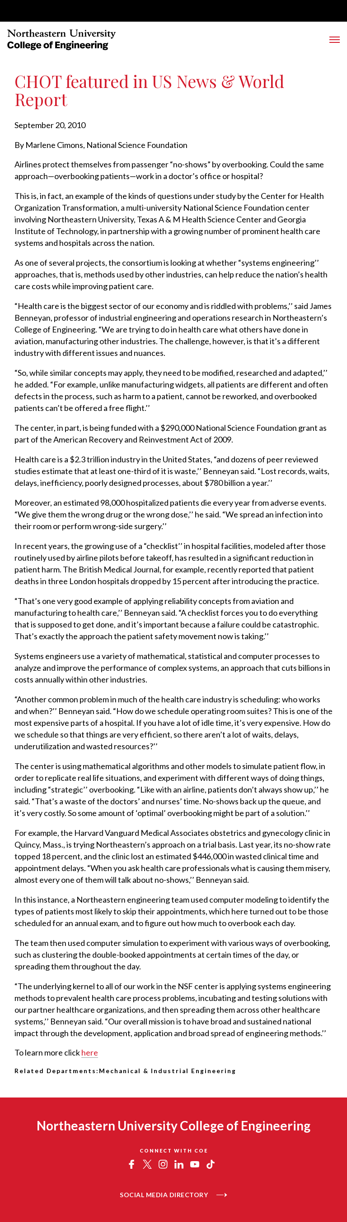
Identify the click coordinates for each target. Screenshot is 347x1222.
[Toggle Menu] (334, 39)
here (89, 1052)
